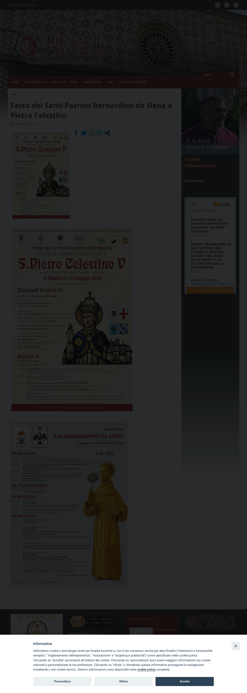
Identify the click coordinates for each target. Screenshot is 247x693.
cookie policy (146, 669)
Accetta (184, 681)
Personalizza (62, 681)
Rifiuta (123, 681)
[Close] (236, 646)
